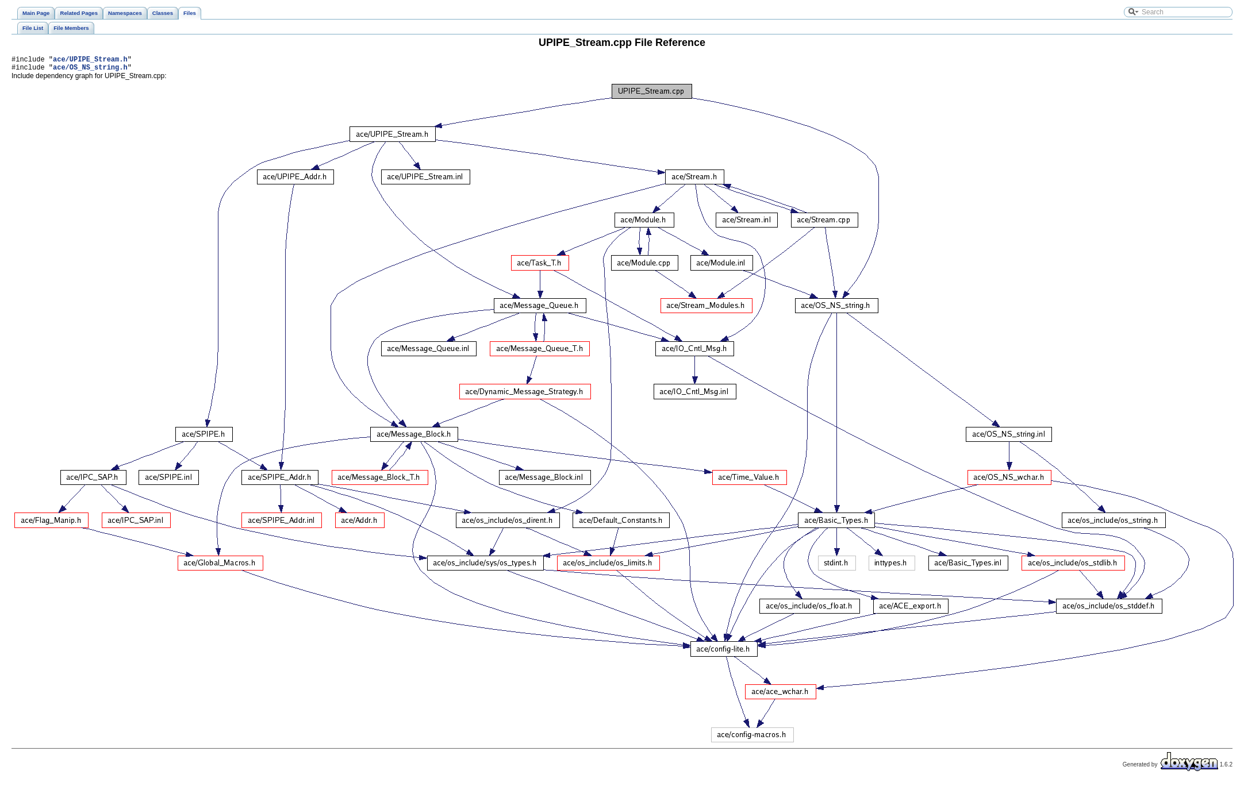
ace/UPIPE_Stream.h (90, 61)
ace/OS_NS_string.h (90, 70)
